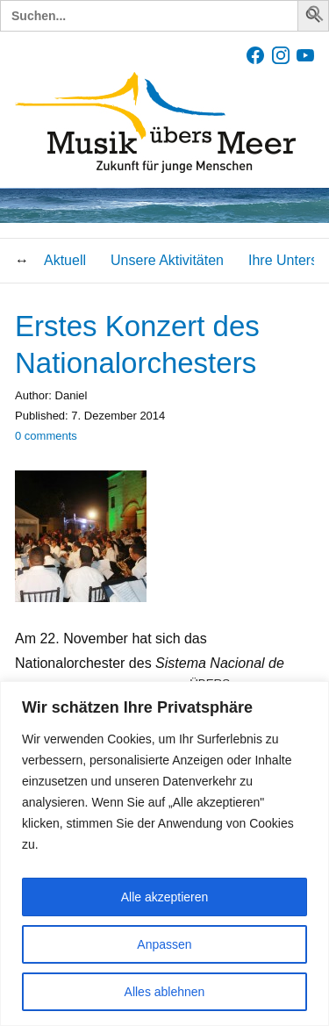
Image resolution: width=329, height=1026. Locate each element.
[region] (164, 853)
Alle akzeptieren (165, 897)
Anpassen (164, 944)
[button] (316, 17)
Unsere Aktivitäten (167, 260)
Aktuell (65, 260)
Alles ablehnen (165, 992)
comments (46, 435)
